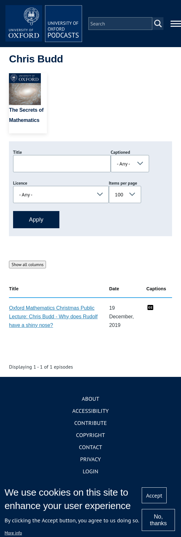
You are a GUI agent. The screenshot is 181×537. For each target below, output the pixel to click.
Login (90, 471)
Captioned (120, 152)
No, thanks (158, 519)
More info (13, 533)
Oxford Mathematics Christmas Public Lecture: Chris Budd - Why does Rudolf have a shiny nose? (53, 316)
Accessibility (90, 410)
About (90, 398)
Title (17, 152)
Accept (154, 495)
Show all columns (27, 264)
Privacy (90, 459)
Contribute (90, 423)
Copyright (90, 435)
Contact (90, 447)
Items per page (123, 183)
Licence (20, 183)
